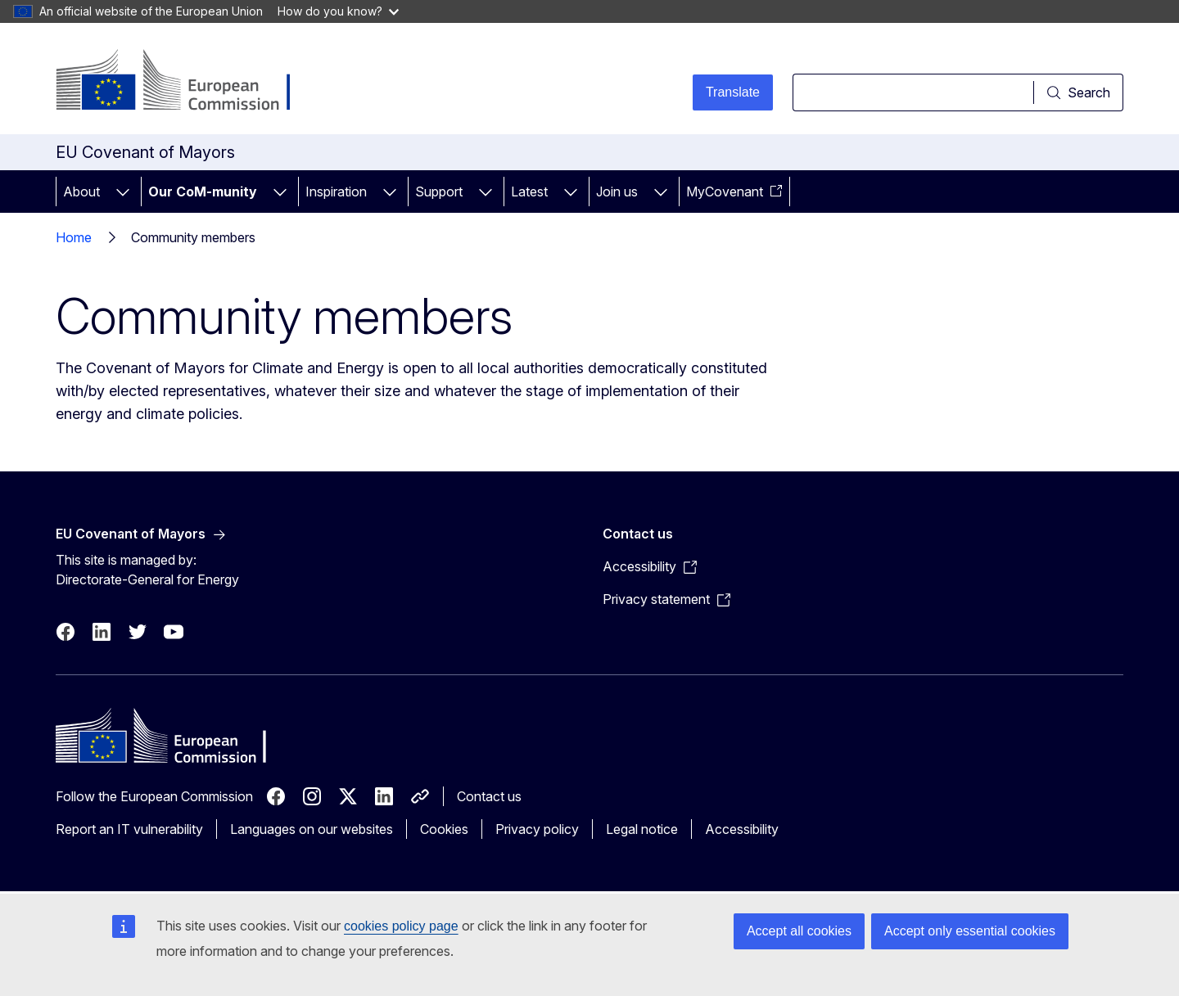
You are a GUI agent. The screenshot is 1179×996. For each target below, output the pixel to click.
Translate (733, 92)
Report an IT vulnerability (129, 829)
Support (439, 191)
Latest (529, 191)
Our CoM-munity (202, 191)
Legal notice (642, 829)
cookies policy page (401, 926)
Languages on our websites (311, 829)
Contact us (489, 796)
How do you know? (338, 11)
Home (74, 237)
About (81, 191)
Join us (617, 191)
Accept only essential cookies (969, 931)
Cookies (444, 829)
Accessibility (742, 829)
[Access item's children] (123, 191)
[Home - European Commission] (188, 82)
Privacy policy (537, 829)
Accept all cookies (799, 931)
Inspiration (336, 191)
